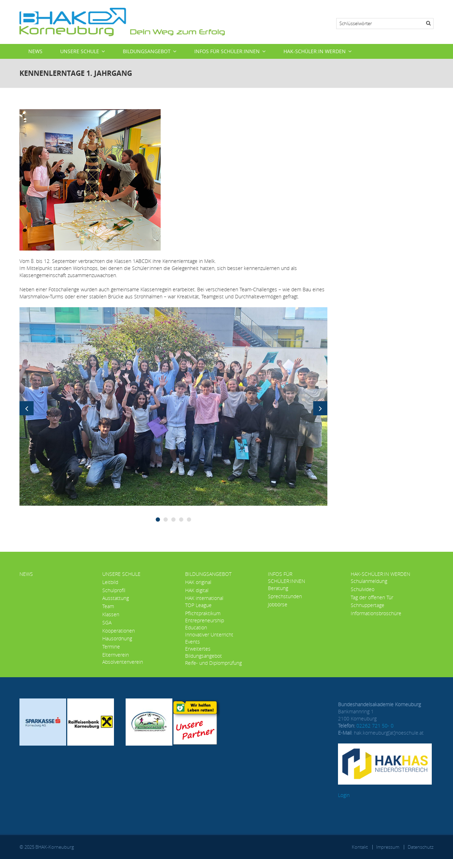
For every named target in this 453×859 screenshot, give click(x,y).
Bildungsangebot (147, 51)
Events (192, 641)
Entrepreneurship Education (204, 624)
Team (108, 606)
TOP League (198, 605)
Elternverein (115, 654)
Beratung (278, 588)
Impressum (387, 847)
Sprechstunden (285, 596)
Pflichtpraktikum (202, 613)
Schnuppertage (367, 605)
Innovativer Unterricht (209, 634)
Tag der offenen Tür (372, 597)
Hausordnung (117, 638)
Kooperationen (118, 630)
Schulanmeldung (369, 581)
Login (344, 795)
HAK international (204, 598)
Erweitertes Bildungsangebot (203, 652)
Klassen (110, 614)
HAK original (198, 582)
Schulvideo (362, 589)
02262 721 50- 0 (375, 725)
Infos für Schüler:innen (227, 51)
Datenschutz (421, 847)
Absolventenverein (122, 661)
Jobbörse (277, 604)
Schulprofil (113, 590)
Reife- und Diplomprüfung (213, 662)
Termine (111, 646)
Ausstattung (115, 598)
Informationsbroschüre (376, 613)
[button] (173, 406)
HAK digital (196, 590)
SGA (106, 622)
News (35, 51)
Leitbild (110, 582)
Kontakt (360, 847)
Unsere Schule (79, 51)
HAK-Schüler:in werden (314, 51)
